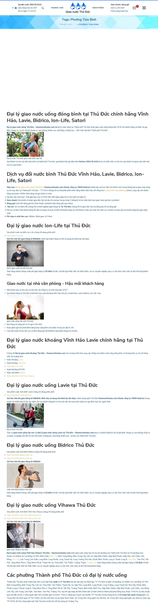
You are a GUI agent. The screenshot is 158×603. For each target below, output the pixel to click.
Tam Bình (132, 559)
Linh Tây (15, 559)
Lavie (107, 190)
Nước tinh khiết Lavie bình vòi (19, 395)
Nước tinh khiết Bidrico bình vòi (20, 455)
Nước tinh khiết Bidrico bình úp (19, 458)
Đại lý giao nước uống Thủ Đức (28, 187)
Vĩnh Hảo (114, 190)
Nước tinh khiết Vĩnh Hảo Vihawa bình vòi (24, 515)
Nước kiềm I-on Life (15, 235)
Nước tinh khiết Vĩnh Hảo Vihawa (20, 376)
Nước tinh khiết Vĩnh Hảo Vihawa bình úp (24, 518)
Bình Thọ (53, 556)
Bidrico (122, 190)
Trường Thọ (91, 562)
